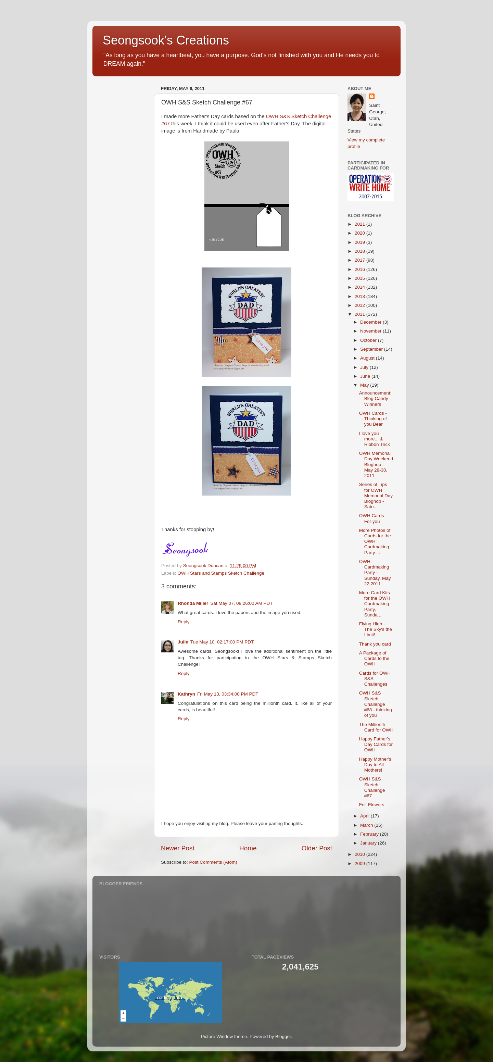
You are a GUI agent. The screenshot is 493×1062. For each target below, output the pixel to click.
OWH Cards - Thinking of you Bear (373, 419)
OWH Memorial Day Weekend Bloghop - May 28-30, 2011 (376, 464)
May (365, 385)
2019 (360, 242)
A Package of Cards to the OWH (374, 658)
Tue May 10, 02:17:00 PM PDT (222, 642)
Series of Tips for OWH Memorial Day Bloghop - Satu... (376, 495)
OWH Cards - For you (373, 518)
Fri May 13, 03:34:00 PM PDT (227, 694)
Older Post (317, 848)
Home (247, 848)
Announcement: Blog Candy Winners (375, 398)
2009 (360, 863)
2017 (360, 260)
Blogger (283, 1036)
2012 (360, 305)
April (365, 816)
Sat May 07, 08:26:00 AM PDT (241, 603)
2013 (360, 296)
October (369, 340)
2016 (360, 269)
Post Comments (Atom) (213, 862)
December (371, 322)
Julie (183, 642)
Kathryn (186, 694)
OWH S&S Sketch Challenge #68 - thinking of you (375, 704)
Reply (184, 621)
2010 (360, 854)
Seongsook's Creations (166, 40)
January (369, 843)
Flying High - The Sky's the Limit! (375, 629)
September (372, 349)
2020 (360, 233)
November (371, 331)
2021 (360, 224)
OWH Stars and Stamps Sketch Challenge (220, 573)
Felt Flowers (371, 804)
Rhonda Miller (193, 603)
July (365, 367)
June (365, 376)
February (370, 834)
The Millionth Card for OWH (376, 727)
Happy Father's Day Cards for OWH (376, 744)
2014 (360, 287)
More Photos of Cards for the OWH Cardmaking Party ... (375, 541)
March (367, 825)
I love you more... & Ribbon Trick (374, 439)
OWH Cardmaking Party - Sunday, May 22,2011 (375, 572)
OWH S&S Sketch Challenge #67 (372, 787)
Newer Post (177, 848)
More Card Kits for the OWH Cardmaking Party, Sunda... (374, 603)
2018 (360, 251)
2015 (360, 278)
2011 (360, 314)
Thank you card (375, 644)
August (368, 358)
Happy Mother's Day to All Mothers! (375, 765)
